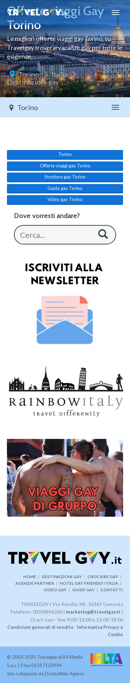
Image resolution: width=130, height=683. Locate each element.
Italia (60, 74)
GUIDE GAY (83, 589)
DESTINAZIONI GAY (62, 576)
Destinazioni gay (33, 82)
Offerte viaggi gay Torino (65, 165)
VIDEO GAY (55, 589)
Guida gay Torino (65, 188)
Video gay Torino (65, 199)
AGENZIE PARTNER (34, 583)
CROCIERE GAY (102, 576)
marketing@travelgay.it (93, 612)
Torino (28, 74)
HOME (29, 576)
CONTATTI (111, 589)
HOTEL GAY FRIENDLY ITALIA (89, 583)
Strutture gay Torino (65, 177)
